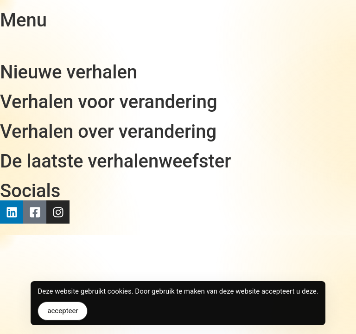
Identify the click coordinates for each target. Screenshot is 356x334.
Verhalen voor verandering (108, 102)
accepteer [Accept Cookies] (62, 313)
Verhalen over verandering (108, 131)
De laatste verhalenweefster (115, 161)
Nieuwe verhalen (68, 72)
